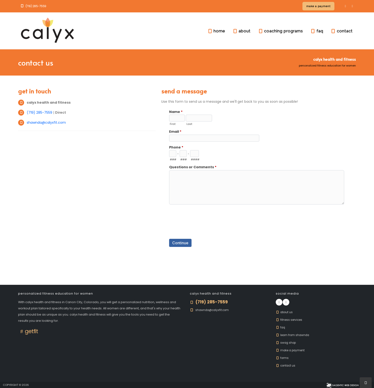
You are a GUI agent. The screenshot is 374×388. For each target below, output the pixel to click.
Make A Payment (291, 350)
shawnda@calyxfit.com (46, 122)
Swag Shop (286, 343)
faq (316, 31)
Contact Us (286, 365)
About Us (285, 312)
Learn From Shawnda (294, 335)
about (241, 31)
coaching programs (280, 31)
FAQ (281, 327)
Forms (283, 358)
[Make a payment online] (318, 6)
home (216, 31)
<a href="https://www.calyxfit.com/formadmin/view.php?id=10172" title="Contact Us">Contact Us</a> (258, 184)
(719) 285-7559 (33, 6)
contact (342, 31)
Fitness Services (290, 320)
